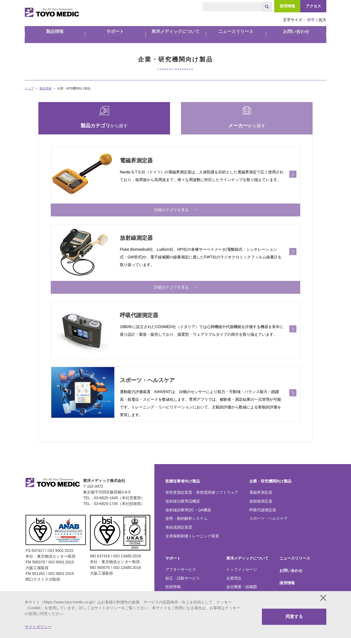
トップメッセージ (241, 559)
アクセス (313, 6)
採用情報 (287, 6)
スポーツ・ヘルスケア (268, 509)
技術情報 (173, 577)
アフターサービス (180, 559)
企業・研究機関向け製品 (270, 471)
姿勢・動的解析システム (186, 509)
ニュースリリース (235, 34)
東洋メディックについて (247, 548)
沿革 (230, 586)
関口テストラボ (292, 585)
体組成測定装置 (178, 517)
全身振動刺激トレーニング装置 (192, 526)
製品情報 (45, 88)
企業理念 (234, 568)
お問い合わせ (296, 34)
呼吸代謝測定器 (262, 500)
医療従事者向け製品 (182, 471)
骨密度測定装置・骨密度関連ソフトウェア (201, 482)
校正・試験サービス (182, 568)
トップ (29, 88)
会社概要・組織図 (241, 577)
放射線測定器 (260, 491)
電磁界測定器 (260, 482)
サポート (173, 548)
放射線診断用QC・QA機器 (188, 500)
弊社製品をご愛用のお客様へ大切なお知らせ (190, 588)
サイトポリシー (38, 627)
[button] (175, 207)
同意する (294, 616)
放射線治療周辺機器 (182, 491)
